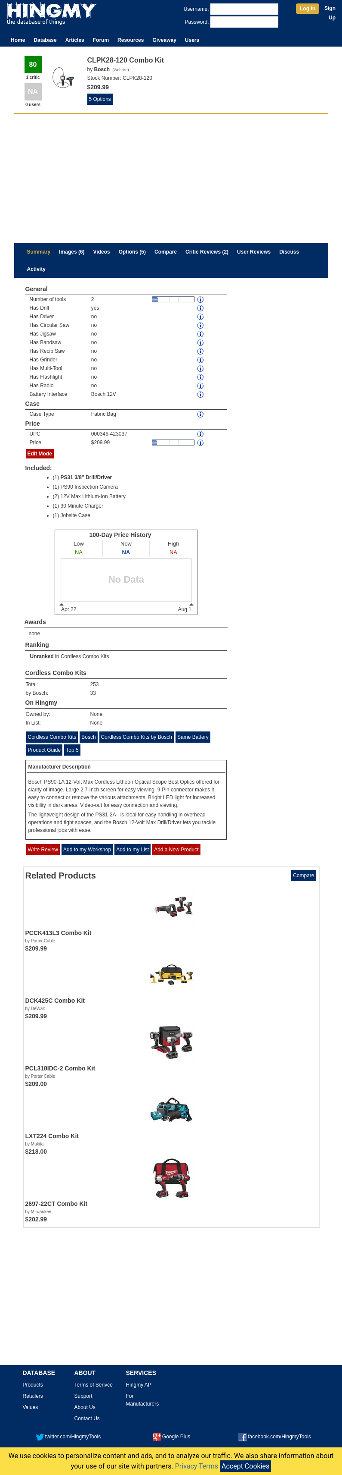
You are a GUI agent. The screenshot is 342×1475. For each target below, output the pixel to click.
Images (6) (71, 252)
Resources (130, 40)
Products (33, 1385)
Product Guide (44, 750)
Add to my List (132, 850)
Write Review (43, 850)
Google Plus (171, 1437)
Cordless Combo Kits (85, 656)
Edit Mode (40, 454)
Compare (165, 252)
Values (30, 1407)
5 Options (100, 99)
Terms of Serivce (93, 1385)
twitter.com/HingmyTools (68, 1437)
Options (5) (132, 252)
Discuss (289, 252)
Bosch (88, 737)
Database (45, 40)
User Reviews (254, 252)
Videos (101, 252)
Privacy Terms (196, 1466)
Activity (36, 269)
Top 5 (72, 750)
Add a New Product (176, 850)
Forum (101, 40)
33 (93, 693)
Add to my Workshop (87, 850)
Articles (74, 40)
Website (120, 70)
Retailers (33, 1396)
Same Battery (193, 737)
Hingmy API (139, 1385)
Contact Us (87, 1418)
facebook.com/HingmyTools (274, 1437)
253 (94, 684)
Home (18, 40)
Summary (39, 252)
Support (83, 1396)
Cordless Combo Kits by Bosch (136, 737)
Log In (307, 9)
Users (192, 40)
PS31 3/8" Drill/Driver (86, 477)
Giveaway (164, 40)
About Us (85, 1407)
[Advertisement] (171, 178)
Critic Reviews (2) (206, 252)
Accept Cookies (245, 1466)
